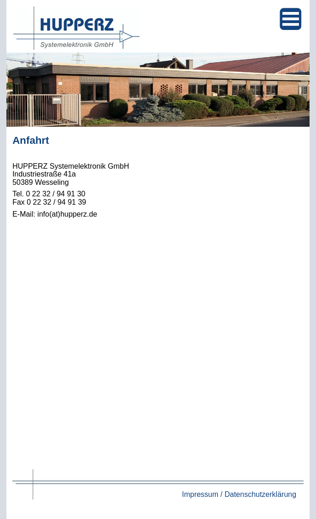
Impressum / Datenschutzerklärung (239, 494)
